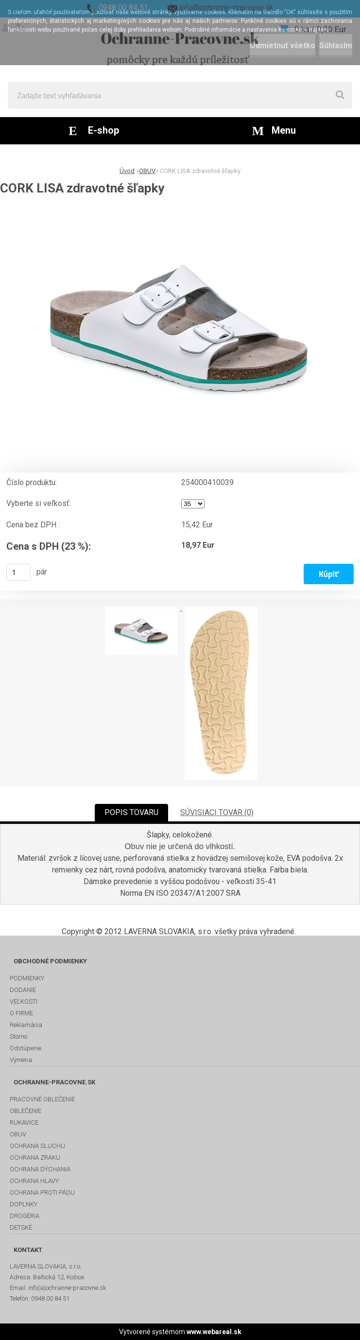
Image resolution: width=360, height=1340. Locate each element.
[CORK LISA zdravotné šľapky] (180, 326)
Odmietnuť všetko (282, 45)
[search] (340, 95)
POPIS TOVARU (131, 812)
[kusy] (18, 572)
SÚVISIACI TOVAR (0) (217, 812)
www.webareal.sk (214, 1332)
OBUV (147, 170)
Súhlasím (335, 45)
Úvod (127, 170)
